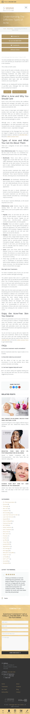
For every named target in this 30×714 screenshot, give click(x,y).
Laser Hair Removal (8, 517)
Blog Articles (10, 28)
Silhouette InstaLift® (8, 552)
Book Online (15, 50)
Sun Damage (6, 548)
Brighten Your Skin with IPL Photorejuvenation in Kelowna (15, 452)
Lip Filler (5, 540)
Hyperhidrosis (6, 546)
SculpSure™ (6, 510)
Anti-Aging (5, 550)
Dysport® (5, 519)
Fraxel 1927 (6, 554)
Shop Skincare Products (19, 92)
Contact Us (15, 36)
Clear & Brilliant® (7, 521)
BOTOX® (5, 525)
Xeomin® (5, 561)
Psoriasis (5, 536)
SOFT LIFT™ (6, 559)
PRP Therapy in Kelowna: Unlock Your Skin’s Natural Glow (15, 419)
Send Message (15, 652)
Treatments (15, 45)
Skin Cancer (6, 533)
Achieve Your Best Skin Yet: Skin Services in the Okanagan (15, 484)
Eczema (5, 538)
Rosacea (5, 504)
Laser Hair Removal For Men (10, 515)
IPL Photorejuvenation (9, 502)
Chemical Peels (7, 523)
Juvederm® (6, 544)
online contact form (22, 340)
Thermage (5, 506)
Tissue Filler (6, 542)
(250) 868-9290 (12, 2)
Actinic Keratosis (7, 527)
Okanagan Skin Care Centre (11, 57)
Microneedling (6, 512)
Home (4, 28)
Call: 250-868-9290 (15, 41)
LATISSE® (5, 557)
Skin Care (5, 508)
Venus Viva (5, 531)
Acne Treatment (7, 529)
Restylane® (6, 563)
